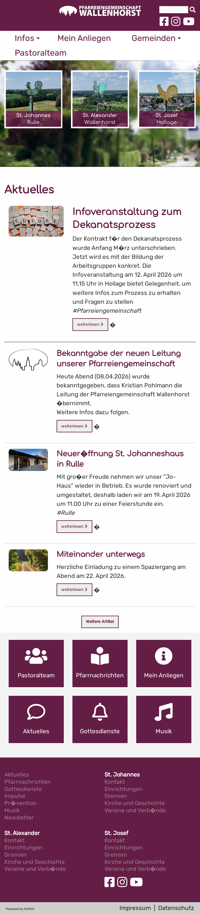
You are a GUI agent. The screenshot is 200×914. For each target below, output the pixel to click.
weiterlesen (90, 324)
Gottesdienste (23, 789)
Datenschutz (176, 907)
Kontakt (114, 782)
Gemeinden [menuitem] (153, 38)
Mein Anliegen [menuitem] (84, 38)
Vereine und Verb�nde (135, 811)
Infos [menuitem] (24, 38)
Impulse (14, 796)
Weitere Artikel (100, 621)
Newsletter (19, 818)
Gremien (115, 796)
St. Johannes (122, 775)
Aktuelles (16, 775)
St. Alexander (22, 833)
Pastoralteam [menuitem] (41, 53)
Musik (12, 811)
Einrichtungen (123, 789)
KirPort (29, 909)
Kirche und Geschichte (134, 803)
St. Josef (116, 833)
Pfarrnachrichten (27, 782)
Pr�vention (20, 803)
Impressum (135, 907)
